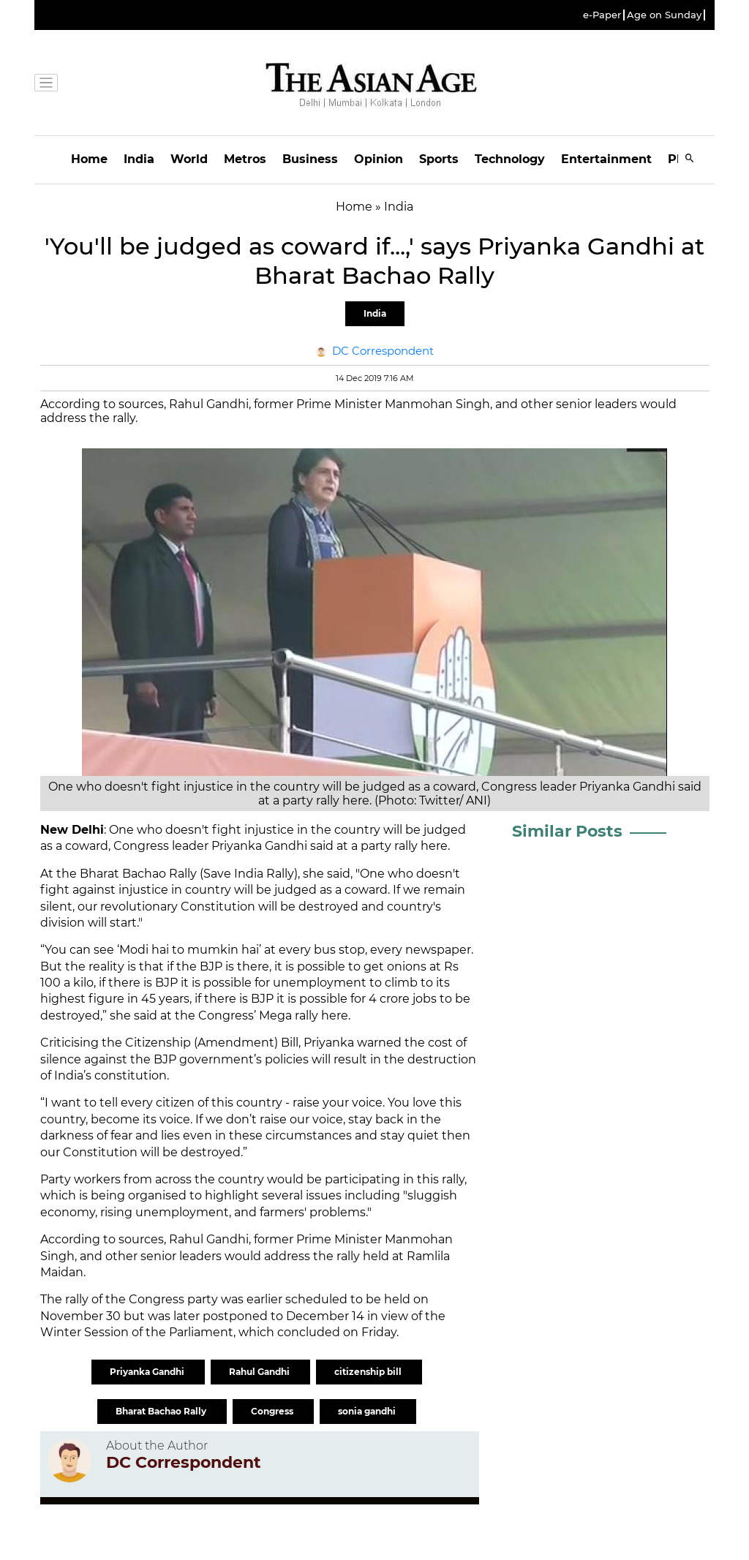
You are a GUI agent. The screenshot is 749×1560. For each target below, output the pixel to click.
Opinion (378, 159)
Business (310, 159)
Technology (510, 159)
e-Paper (602, 15)
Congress (273, 1411)
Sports (439, 159)
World (189, 159)
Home (89, 159)
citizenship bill (369, 1371)
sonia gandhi (368, 1411)
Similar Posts (567, 831)
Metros (245, 159)
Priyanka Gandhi (148, 1371)
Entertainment (606, 159)
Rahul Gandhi (260, 1371)
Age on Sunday (664, 15)
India (139, 159)
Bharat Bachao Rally (162, 1411)
